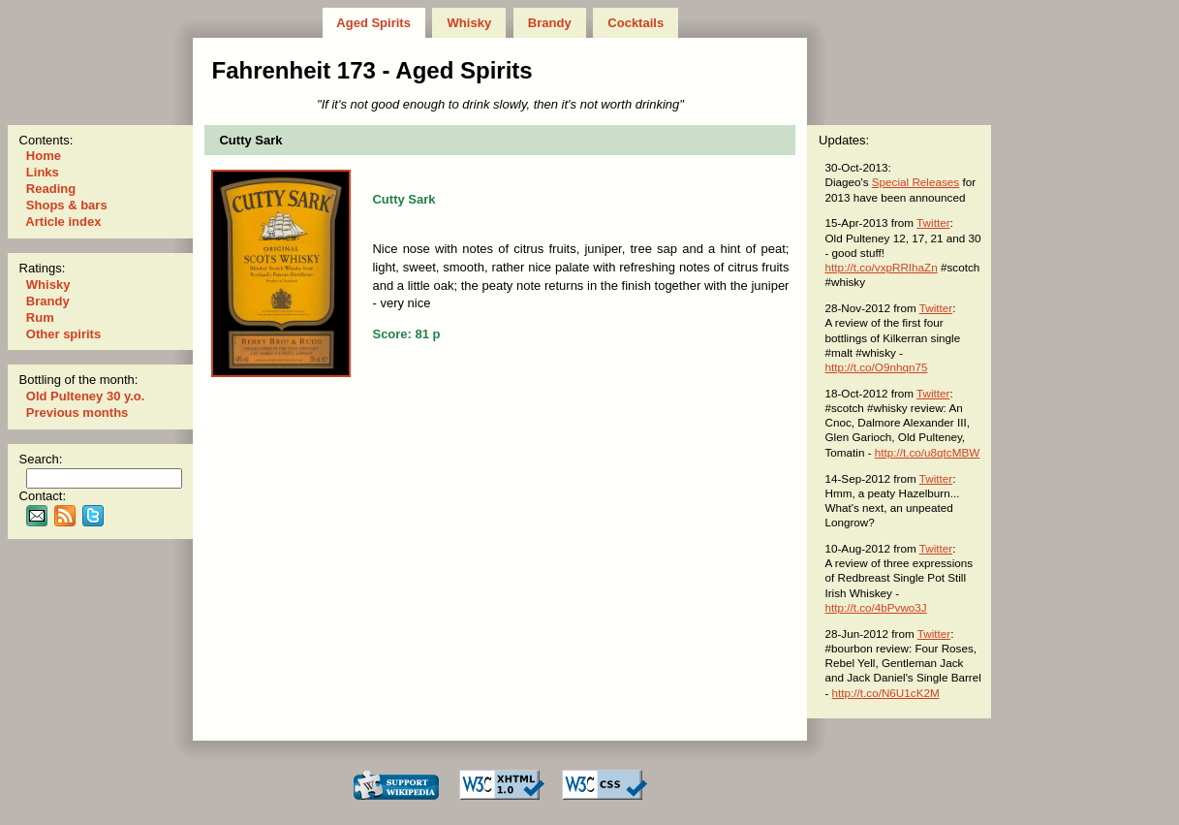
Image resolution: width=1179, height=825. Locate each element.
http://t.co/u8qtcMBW (927, 452)
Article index (63, 221)
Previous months (77, 412)
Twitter (932, 222)
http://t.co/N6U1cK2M (886, 692)
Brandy (549, 23)
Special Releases (915, 181)
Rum (39, 317)
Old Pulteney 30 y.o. (85, 396)
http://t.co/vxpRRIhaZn (880, 267)
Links (42, 172)
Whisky (469, 23)
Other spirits (63, 334)
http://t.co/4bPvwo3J (875, 607)
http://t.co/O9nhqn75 (875, 367)
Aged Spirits (373, 23)
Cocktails (636, 23)
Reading (50, 188)
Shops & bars (66, 205)
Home (43, 155)
